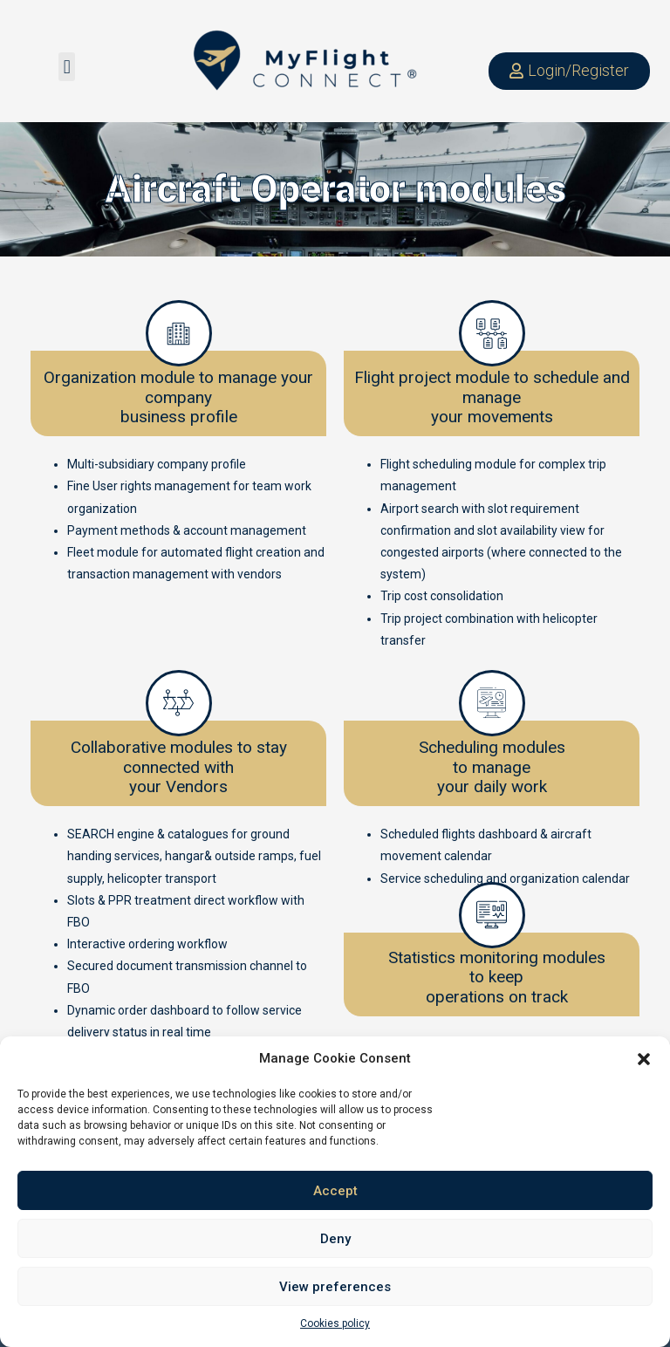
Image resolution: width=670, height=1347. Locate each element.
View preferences (335, 1287)
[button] (644, 1059)
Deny (335, 1239)
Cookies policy (335, 1323)
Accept (335, 1191)
